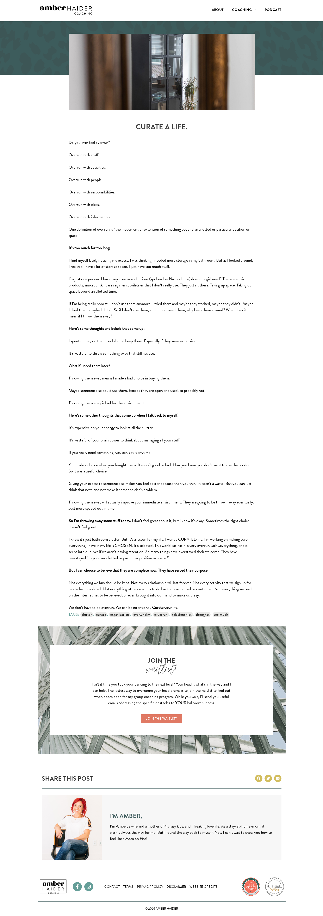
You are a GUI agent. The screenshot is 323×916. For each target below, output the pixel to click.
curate (101, 614)
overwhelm (143, 614)
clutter (86, 614)
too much (225, 614)
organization (121, 614)
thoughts (206, 614)
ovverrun (163, 614)
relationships (184, 614)
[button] (258, 778)
